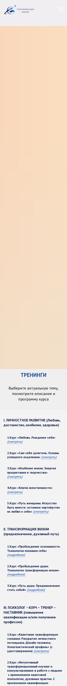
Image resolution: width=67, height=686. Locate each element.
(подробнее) (16, 555)
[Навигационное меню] (60, 9)
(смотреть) (15, 442)
